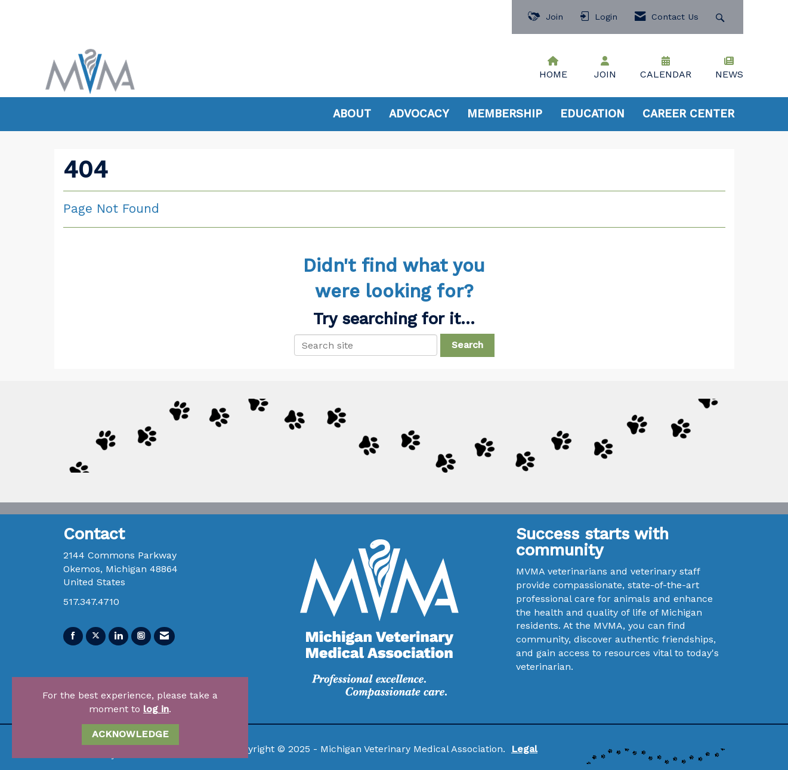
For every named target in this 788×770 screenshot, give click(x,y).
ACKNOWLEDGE (130, 734)
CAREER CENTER (688, 113)
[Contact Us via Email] (164, 636)
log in (156, 709)
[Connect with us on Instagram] (141, 636)
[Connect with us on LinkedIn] (118, 636)
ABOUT (352, 113)
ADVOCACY (419, 113)
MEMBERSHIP (504, 113)
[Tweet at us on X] (96, 636)
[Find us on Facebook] (73, 636)
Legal (524, 749)
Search (467, 344)
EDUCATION (592, 113)
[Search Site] (721, 17)
